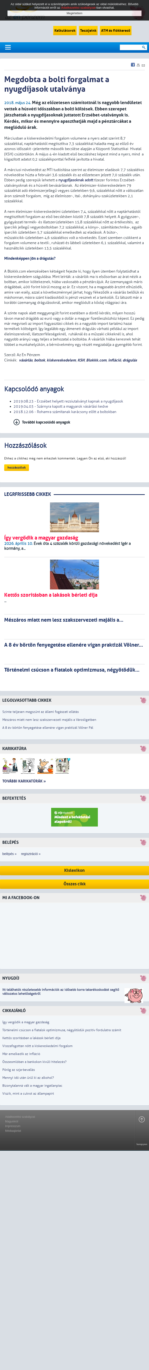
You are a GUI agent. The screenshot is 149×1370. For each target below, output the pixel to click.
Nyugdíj (10, 978)
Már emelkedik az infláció (21, 1054)
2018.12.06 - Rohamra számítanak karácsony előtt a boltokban (65, 412)
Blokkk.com (96, 360)
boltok (39, 360)
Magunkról (11, 1121)
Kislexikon (74, 870)
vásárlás (25, 360)
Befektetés (14, 798)
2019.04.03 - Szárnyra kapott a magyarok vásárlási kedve (61, 406)
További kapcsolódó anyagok (46, 422)
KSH (81, 360)
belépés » (9, 854)
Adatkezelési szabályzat (20, 1116)
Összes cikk (75, 884)
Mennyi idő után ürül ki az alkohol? (28, 1078)
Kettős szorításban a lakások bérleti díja (31, 1038)
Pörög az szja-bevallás (18, 1070)
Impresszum (12, 1126)
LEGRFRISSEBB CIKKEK (27, 494)
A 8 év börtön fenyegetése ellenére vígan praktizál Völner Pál (47, 728)
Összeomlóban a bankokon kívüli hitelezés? (34, 1062)
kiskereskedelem (61, 360)
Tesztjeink (88, 30)
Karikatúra (14, 748)
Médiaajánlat (13, 1130)
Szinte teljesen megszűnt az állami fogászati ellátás (40, 712)
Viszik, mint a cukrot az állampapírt (28, 1094)
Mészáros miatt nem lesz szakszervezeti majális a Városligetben (49, 720)
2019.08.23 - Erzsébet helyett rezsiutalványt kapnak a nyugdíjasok (68, 401)
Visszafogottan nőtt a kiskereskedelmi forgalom (37, 1046)
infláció (114, 360)
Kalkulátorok (64, 30)
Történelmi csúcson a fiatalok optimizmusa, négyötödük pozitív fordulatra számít (61, 1030)
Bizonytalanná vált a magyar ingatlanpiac (32, 1086)
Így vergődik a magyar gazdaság (25, 1022)
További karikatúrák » (24, 781)
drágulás (130, 360)
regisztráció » (30, 854)
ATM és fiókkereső (115, 30)
